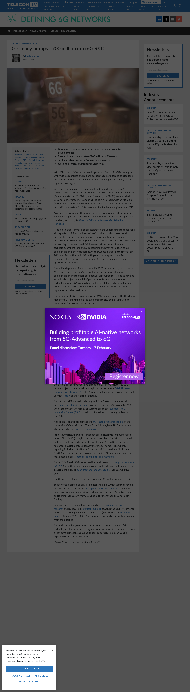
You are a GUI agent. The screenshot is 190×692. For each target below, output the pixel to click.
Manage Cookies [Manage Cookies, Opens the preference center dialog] (29, 681)
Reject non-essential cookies (29, 676)
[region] (29, 667)
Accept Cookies (29, 668)
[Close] (52, 650)
